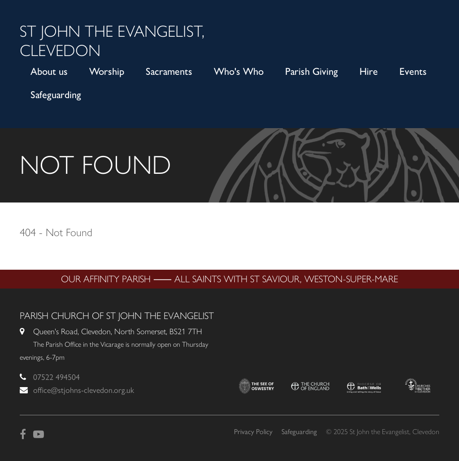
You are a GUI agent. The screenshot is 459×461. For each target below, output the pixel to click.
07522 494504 (56, 377)
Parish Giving (311, 71)
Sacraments (169, 71)
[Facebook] (23, 434)
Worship (106, 71)
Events (413, 71)
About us (49, 71)
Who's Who (239, 71)
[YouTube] (38, 434)
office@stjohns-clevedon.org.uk (83, 390)
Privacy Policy (253, 431)
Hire (368, 71)
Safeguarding (55, 95)
